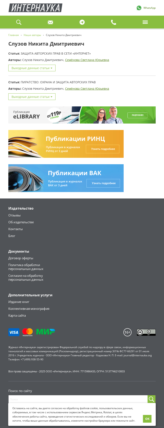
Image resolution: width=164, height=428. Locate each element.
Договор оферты (20, 258)
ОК (147, 419)
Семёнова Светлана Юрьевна (87, 60)
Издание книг (18, 302)
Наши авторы (32, 35)
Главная (35, 7)
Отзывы (14, 215)
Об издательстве (21, 222)
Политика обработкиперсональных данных (25, 267)
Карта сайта (17, 315)
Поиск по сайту (20, 391)
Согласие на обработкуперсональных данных (25, 277)
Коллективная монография (28, 308)
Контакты (15, 229)
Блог (11, 236)
